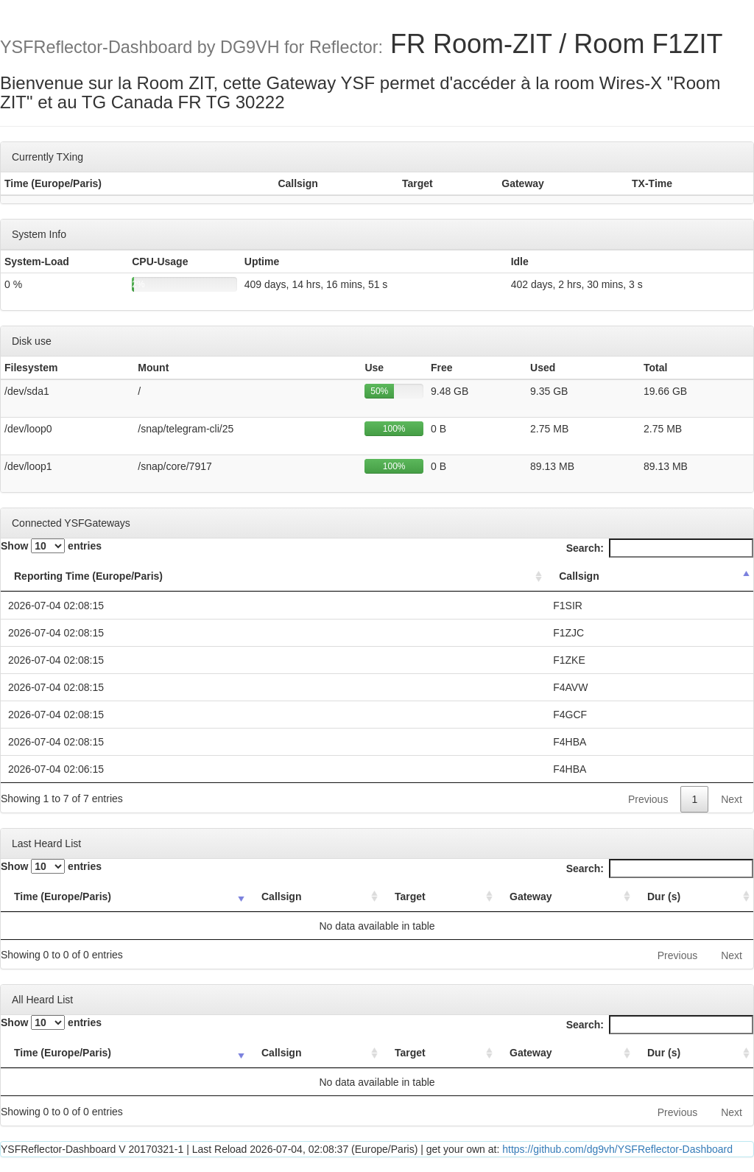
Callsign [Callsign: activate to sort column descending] (579, 576)
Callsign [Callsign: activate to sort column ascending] (281, 896)
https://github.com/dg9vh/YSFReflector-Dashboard (617, 1149)
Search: (659, 548)
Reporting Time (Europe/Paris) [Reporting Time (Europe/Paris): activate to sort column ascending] (88, 576)
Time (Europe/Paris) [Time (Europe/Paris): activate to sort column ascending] (62, 896)
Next (731, 799)
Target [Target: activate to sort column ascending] (410, 896)
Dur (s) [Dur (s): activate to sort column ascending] (663, 896)
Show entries (51, 545)
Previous (648, 799)
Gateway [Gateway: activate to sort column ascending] (531, 896)
